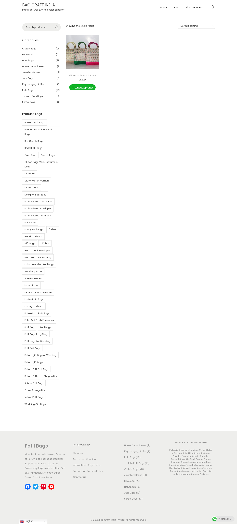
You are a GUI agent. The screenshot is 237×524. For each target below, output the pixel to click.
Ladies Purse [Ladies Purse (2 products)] (32, 285)
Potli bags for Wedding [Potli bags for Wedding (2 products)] (37, 341)
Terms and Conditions (85, 459)
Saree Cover (29, 102)
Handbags (28, 60)
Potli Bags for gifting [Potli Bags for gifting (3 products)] (36, 334)
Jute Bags (27, 78)
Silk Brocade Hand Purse (82, 75)
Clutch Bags (29, 48)
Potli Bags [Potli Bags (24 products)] (45, 327)
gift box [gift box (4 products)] (45, 243)
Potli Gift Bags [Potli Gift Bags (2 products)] (32, 348)
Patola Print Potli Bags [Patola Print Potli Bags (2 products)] (37, 313)
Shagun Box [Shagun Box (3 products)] (50, 376)
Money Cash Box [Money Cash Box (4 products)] (34, 306)
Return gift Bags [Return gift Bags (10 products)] (34, 362)
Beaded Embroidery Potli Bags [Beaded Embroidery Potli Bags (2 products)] (38, 132)
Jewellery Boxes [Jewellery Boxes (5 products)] (33, 271)
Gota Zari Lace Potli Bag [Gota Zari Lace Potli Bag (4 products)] (38, 257)
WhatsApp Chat (82, 87)
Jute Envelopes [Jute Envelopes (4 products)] (33, 278)
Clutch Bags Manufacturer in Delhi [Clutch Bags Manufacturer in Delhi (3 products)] (41, 164)
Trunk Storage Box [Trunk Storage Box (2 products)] (35, 390)
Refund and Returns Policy (88, 471)
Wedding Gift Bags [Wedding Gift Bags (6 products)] (35, 404)
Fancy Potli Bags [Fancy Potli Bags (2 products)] (34, 229)
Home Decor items (33, 66)
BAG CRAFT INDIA (38, 5)
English (26, 521)
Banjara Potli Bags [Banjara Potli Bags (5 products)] (35, 122)
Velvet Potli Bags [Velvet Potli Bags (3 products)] (34, 397)
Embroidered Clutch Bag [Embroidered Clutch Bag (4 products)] (39, 201)
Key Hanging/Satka (33, 84)
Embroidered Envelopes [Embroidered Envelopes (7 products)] (38, 208)
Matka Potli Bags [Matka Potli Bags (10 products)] (34, 299)
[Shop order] (196, 26)
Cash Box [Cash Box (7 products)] (30, 155)
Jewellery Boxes (31, 72)
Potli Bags (27, 90)
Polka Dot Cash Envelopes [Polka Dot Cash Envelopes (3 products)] (39, 320)
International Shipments (87, 465)
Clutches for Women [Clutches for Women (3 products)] (37, 180)
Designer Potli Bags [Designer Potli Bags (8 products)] (35, 194)
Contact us (79, 477)
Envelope (27, 54)
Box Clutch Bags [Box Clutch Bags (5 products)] (34, 141)
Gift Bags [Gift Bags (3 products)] (30, 243)
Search (57, 27)
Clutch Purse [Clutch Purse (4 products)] (32, 187)
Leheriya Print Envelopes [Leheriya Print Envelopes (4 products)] (38, 292)
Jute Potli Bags (34, 96)
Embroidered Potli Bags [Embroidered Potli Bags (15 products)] (38, 215)
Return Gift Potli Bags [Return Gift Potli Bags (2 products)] (37, 369)
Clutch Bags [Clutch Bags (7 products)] (48, 155)
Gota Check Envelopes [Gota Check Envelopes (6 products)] (38, 250)
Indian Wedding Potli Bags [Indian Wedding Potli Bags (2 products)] (39, 264)
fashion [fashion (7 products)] (53, 229)
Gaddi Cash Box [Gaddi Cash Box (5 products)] (33, 236)
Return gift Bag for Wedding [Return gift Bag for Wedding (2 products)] (40, 355)
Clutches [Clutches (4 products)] (30, 173)
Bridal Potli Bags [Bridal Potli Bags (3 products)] (33, 148)
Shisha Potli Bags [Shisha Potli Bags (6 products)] (34, 383)
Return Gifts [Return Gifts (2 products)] (31, 376)
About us (78, 453)
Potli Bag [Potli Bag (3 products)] (29, 327)
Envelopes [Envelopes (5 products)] (30, 222)
